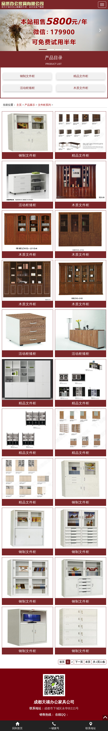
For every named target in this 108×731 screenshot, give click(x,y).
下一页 (79, 662)
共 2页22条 (99, 662)
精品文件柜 (80, 76)
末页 (87, 662)
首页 (62, 662)
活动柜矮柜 (27, 87)
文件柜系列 (44, 104)
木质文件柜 (80, 87)
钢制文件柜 (27, 76)
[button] (8, 30)
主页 (19, 104)
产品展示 (30, 104)
